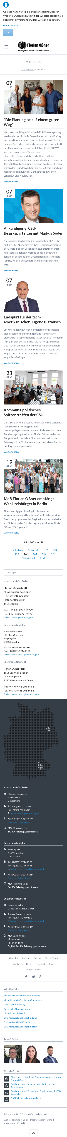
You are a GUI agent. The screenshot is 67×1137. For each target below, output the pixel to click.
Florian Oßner (27, 69)
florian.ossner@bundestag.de (18, 617)
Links (25, 1119)
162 (44, 554)
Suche (7, 1119)
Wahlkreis (18, 964)
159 (17, 554)
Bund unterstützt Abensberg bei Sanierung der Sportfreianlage (33, 1085)
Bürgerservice (33, 969)
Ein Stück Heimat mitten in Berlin (26, 1098)
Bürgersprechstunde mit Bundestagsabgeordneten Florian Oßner (36, 1078)
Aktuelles (13, 958)
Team (51, 964)
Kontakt (21, 1123)
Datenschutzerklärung (41, 1119)
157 (45, 550)
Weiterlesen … (12, 181)
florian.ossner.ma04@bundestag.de (21, 654)
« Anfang (18, 550)
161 (35, 554)
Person (37, 958)
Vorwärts (27, 557)
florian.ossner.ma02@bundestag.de (21, 694)
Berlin (29, 964)
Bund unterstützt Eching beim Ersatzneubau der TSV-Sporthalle (36, 1092)
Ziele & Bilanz (51, 958)
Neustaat (40, 964)
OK (8, 32)
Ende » (44, 557)
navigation (6, 46)
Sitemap (16, 1119)
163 (53, 554)
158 (55, 550)
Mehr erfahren (11, 25)
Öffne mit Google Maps (19, 822)
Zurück (35, 550)
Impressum (9, 1123)
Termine (26, 958)
